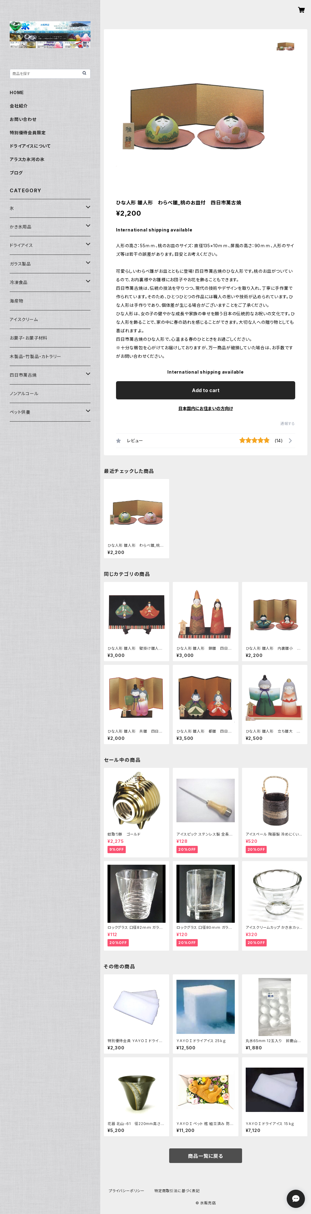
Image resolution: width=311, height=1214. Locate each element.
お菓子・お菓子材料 (28, 337)
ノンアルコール (24, 393)
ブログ (16, 172)
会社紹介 (19, 105)
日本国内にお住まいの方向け (205, 408)
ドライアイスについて (30, 146)
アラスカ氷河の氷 (27, 159)
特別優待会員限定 (28, 132)
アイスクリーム (24, 319)
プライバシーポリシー (127, 1190)
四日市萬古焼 (23, 375)
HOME (17, 92)
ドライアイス (21, 245)
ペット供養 (20, 412)
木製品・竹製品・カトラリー (35, 356)
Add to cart (206, 390)
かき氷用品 (21, 226)
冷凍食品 (19, 282)
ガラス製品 (20, 263)
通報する (287, 423)
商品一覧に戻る (205, 1156)
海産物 (16, 300)
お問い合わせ (23, 119)
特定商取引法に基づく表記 (177, 1190)
